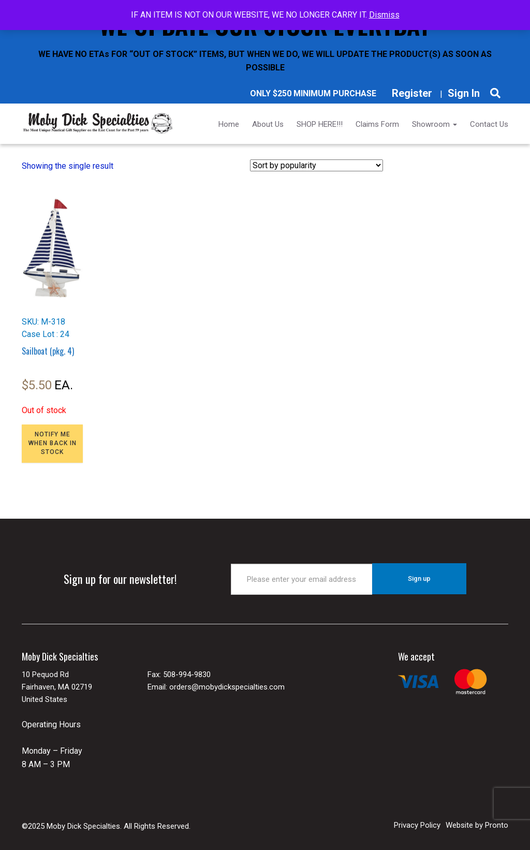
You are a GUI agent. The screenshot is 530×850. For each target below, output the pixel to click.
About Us (268, 124)
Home (228, 124)
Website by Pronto (477, 824)
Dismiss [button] (384, 15)
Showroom (434, 124)
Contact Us (489, 124)
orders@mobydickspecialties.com (227, 687)
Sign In (464, 93)
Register (412, 93)
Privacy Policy (417, 824)
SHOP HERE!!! (320, 124)
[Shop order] (316, 165)
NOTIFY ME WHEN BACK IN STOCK (52, 443)
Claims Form (377, 124)
